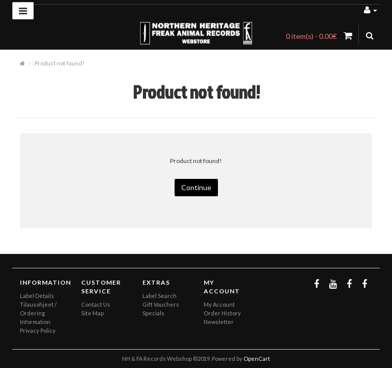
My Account (219, 304)
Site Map (92, 313)
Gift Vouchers (160, 304)
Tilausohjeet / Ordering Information (38, 313)
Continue (196, 187)
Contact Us (95, 304)
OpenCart (256, 358)
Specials (153, 313)
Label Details (37, 295)
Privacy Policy (38, 330)
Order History (222, 313)
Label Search (159, 295)
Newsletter (219, 321)
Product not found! (59, 63)
